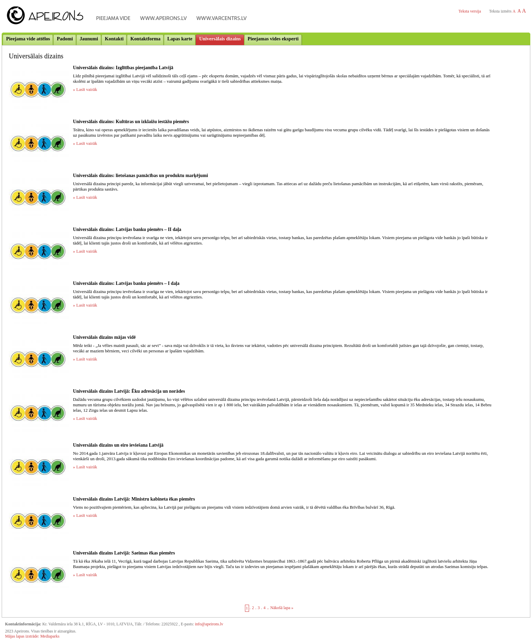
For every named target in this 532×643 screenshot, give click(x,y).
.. (268, 607)
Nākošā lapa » (281, 607)
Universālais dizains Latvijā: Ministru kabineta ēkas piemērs (134, 499)
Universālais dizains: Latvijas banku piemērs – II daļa (127, 229)
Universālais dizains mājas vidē (104, 337)
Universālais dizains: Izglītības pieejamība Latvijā (123, 67)
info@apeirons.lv (209, 624)
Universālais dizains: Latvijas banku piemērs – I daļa (126, 283)
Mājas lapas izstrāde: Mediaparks (32, 636)
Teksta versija (469, 11)
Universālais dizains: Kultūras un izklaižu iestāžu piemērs (131, 121)
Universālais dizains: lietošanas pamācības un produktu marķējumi (140, 175)
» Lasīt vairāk (85, 89)
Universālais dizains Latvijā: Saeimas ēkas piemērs (124, 553)
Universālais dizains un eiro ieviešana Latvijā (118, 445)
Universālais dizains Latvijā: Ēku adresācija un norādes (129, 391)
